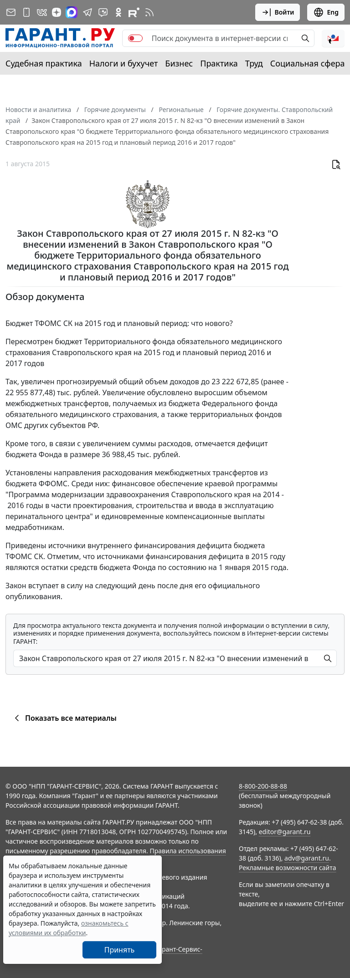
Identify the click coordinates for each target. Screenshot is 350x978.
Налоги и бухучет (123, 63)
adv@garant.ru (306, 858)
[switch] (135, 38)
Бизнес (179, 63)
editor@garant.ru (285, 831)
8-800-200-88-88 (263, 786)
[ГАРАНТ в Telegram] (87, 12)
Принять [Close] (119, 950)
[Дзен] (56, 12)
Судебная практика (43, 63)
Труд (254, 63)
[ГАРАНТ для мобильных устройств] (26, 12)
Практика (218, 63)
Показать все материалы (64, 718)
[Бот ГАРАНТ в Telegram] (103, 12)
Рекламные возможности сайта (287, 867)
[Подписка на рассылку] (10, 12)
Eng (326, 12)
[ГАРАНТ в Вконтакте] (41, 12)
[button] (333, 38)
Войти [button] (277, 12)
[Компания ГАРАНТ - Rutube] (134, 12)
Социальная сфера (307, 63)
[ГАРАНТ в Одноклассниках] (118, 12)
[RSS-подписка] (149, 12)
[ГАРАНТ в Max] (71, 12)
